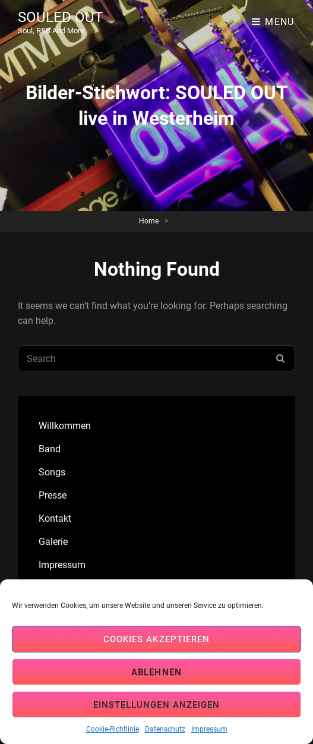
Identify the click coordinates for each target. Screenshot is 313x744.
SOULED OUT (60, 17)
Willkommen (65, 425)
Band (50, 449)
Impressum (209, 729)
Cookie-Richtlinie (112, 729)
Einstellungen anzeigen (156, 704)
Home (149, 221)
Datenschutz (165, 729)
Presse (53, 495)
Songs (52, 472)
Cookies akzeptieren (156, 639)
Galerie (53, 541)
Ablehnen (156, 672)
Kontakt (55, 518)
